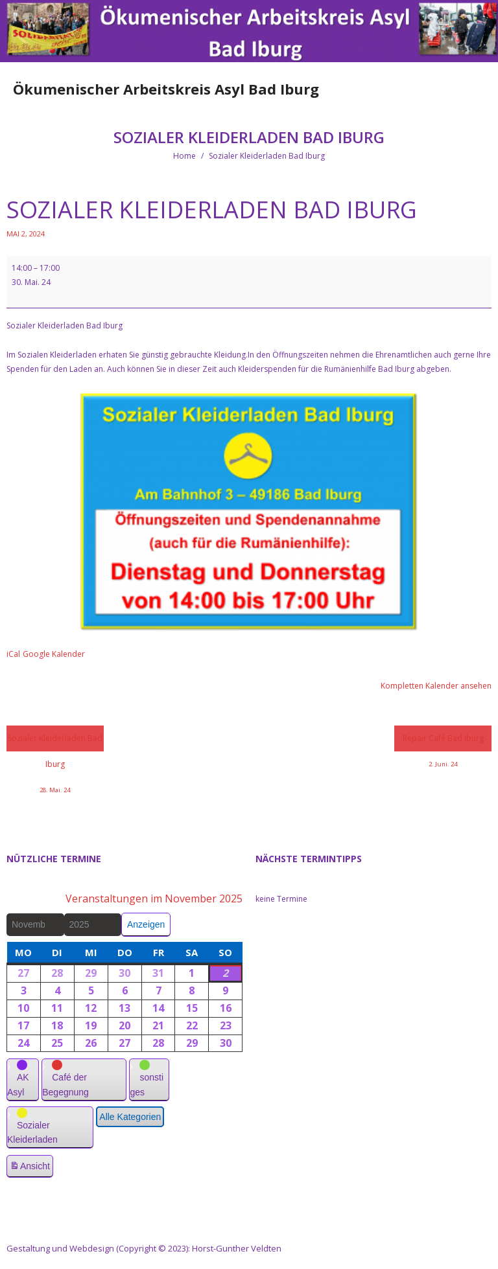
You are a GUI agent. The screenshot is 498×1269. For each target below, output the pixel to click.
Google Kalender (54, 653)
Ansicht (31, 1168)
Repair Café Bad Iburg (443, 742)
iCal (13, 653)
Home (184, 155)
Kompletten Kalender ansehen (436, 685)
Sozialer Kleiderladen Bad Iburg (55, 742)
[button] (22, 1079)
